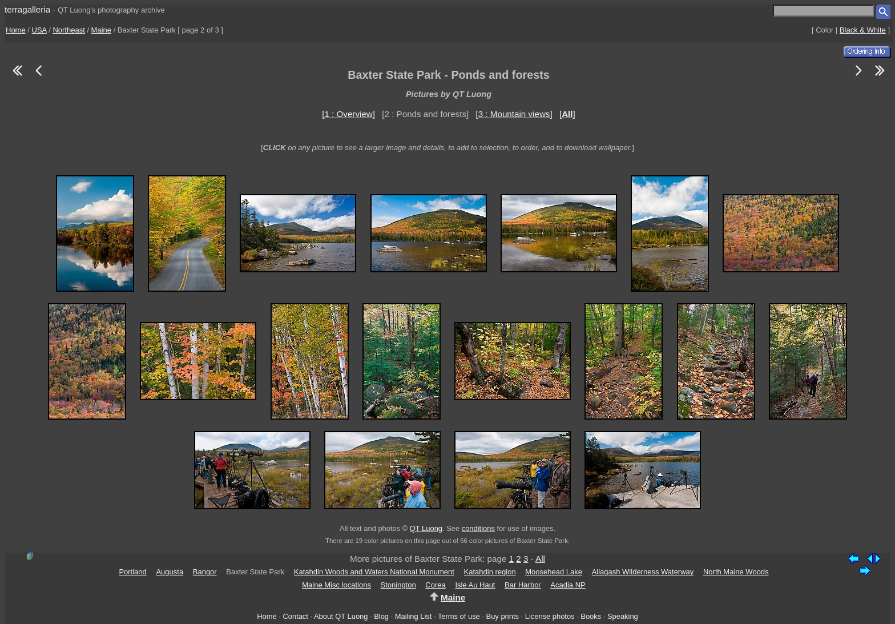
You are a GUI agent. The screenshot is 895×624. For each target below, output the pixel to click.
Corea (435, 585)
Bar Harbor (523, 585)
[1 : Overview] (348, 114)
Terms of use (459, 616)
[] (567, 114)
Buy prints (502, 616)
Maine (101, 30)
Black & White (863, 30)
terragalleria (27, 9)
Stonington (398, 585)
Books (590, 616)
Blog (381, 616)
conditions (478, 528)
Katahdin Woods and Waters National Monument (374, 571)
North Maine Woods (736, 571)
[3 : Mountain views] (513, 114)
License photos (550, 616)
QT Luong (426, 528)
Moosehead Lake (553, 571)
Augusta (169, 571)
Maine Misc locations (336, 585)
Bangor (205, 571)
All (540, 558)
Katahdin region (490, 571)
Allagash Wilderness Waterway (643, 571)
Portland (132, 571)
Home (16, 30)
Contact (295, 616)
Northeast (68, 30)
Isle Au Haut (475, 585)
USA (39, 30)
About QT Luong (341, 616)
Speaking (622, 616)
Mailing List (413, 616)
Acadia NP (567, 585)
